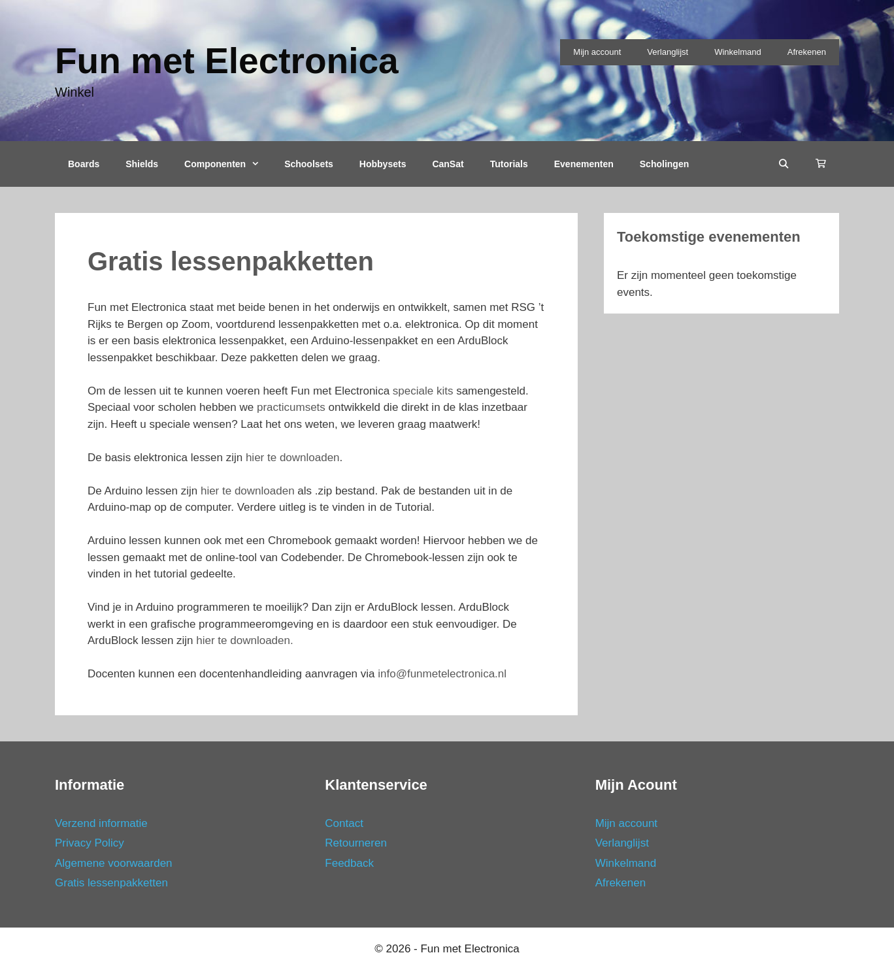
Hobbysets (382, 164)
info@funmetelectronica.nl (441, 674)
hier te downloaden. (243, 640)
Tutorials (509, 164)
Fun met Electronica (227, 60)
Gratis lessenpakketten (111, 883)
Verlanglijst (667, 52)
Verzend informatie (101, 823)
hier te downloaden (293, 457)
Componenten (227, 164)
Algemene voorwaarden (114, 863)
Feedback (349, 863)
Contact (344, 823)
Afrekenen (806, 52)
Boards (83, 164)
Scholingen (664, 164)
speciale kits (423, 391)
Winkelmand (737, 52)
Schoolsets (308, 164)
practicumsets (291, 407)
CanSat (447, 164)
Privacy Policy (89, 843)
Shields (141, 164)
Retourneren (356, 843)
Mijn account (597, 52)
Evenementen (584, 164)
